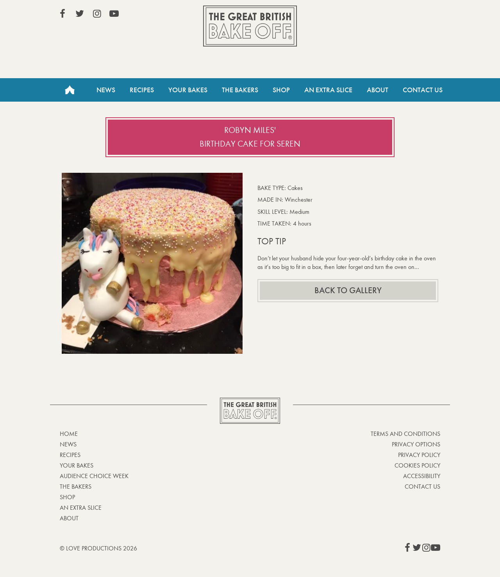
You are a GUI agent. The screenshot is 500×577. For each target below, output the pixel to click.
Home (69, 90)
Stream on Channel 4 (404, 15)
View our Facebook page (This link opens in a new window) (62, 13)
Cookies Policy (417, 465)
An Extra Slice (328, 90)
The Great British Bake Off (250, 26)
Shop (281, 90)
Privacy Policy (419, 455)
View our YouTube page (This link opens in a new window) (114, 13)
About (377, 90)
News (105, 90)
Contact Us (423, 90)
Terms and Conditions (405, 433)
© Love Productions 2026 (98, 548)
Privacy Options (416, 444)
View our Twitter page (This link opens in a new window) (79, 13)
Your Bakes (187, 90)
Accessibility (421, 476)
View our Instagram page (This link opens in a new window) (97, 13)
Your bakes (76, 465)
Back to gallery (348, 290)
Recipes (142, 90)
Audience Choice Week (94, 476)
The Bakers (240, 90)
